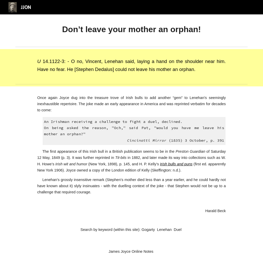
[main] (131, 29)
